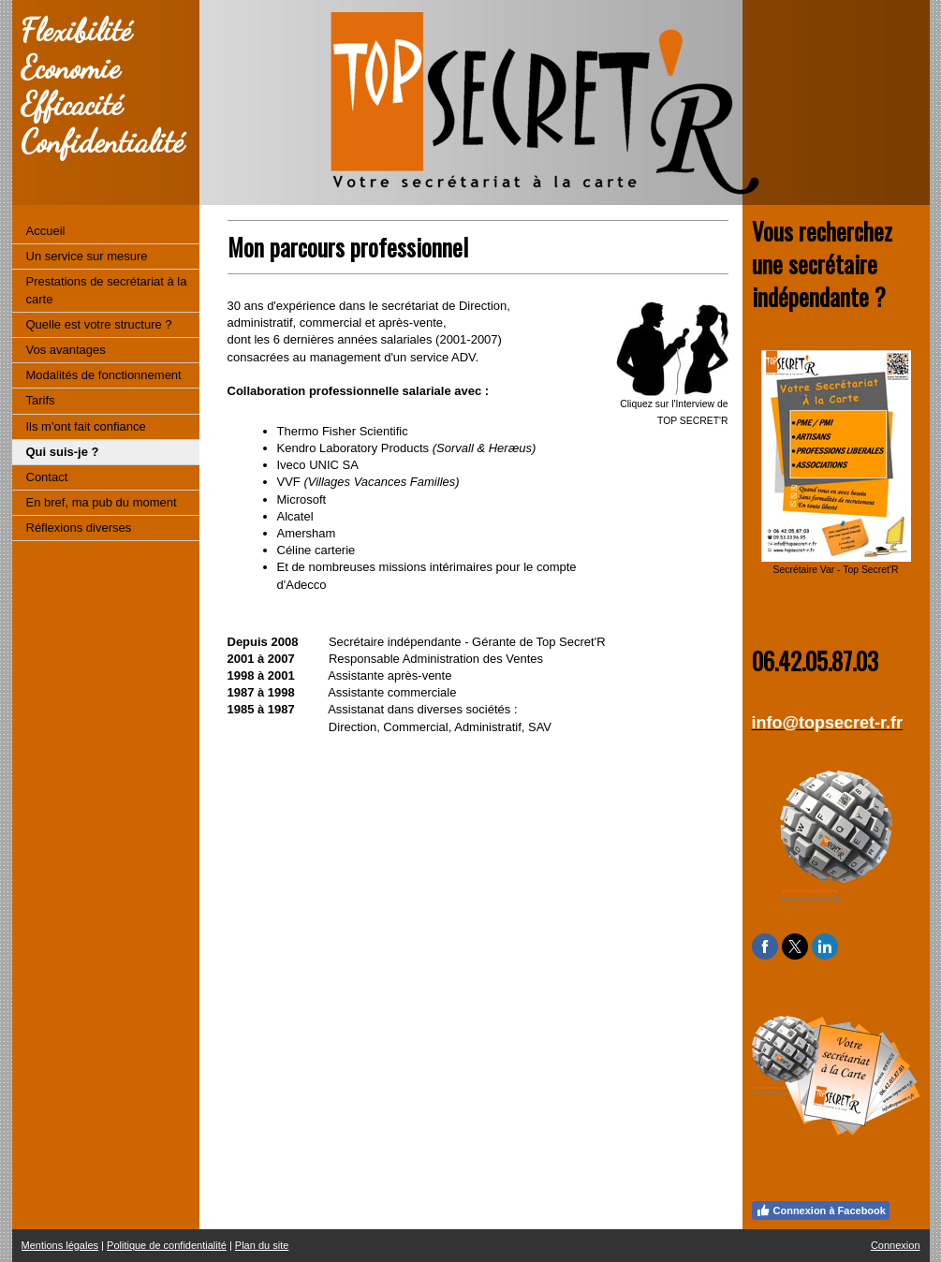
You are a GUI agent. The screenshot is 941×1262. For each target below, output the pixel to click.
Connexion (895, 1245)
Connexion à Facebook (821, 1210)
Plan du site (261, 1245)
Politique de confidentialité (167, 1245)
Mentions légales (60, 1245)
